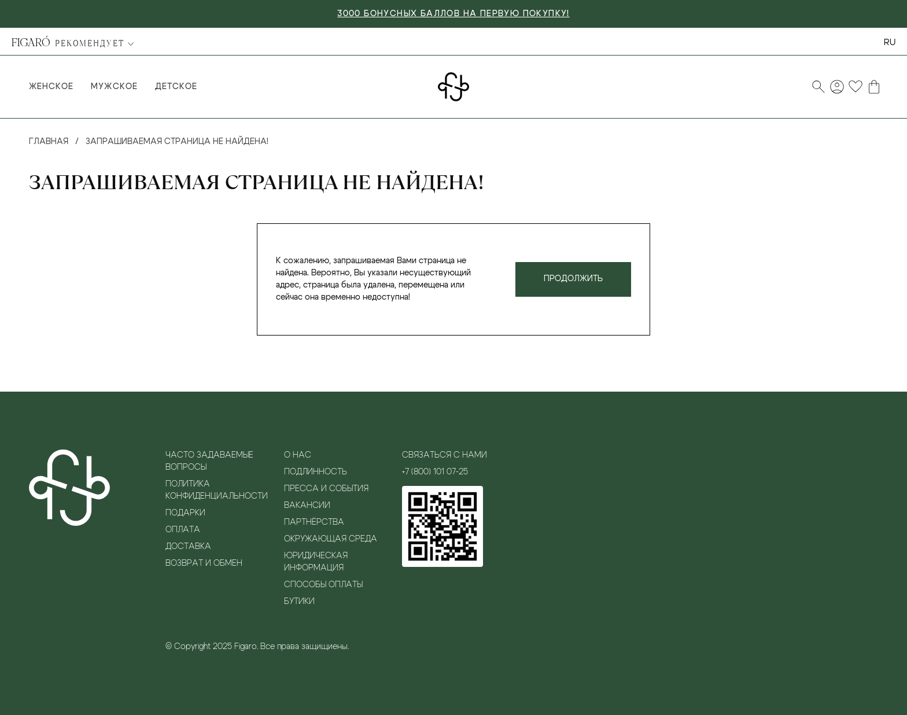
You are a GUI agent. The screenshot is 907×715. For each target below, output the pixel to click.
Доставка (188, 547)
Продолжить (573, 279)
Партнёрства (314, 522)
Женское (51, 87)
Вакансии (307, 506)
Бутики (299, 602)
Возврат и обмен (203, 563)
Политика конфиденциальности (216, 490)
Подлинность (315, 472)
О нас (297, 455)
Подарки (185, 513)
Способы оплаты (323, 585)
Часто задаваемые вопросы (209, 461)
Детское (176, 87)
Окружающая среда (330, 539)
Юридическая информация (316, 562)
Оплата (182, 530)
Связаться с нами (444, 455)
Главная (48, 142)
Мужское (114, 87)
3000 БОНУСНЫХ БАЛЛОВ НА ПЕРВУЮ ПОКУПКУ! (453, 14)
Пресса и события (326, 489)
